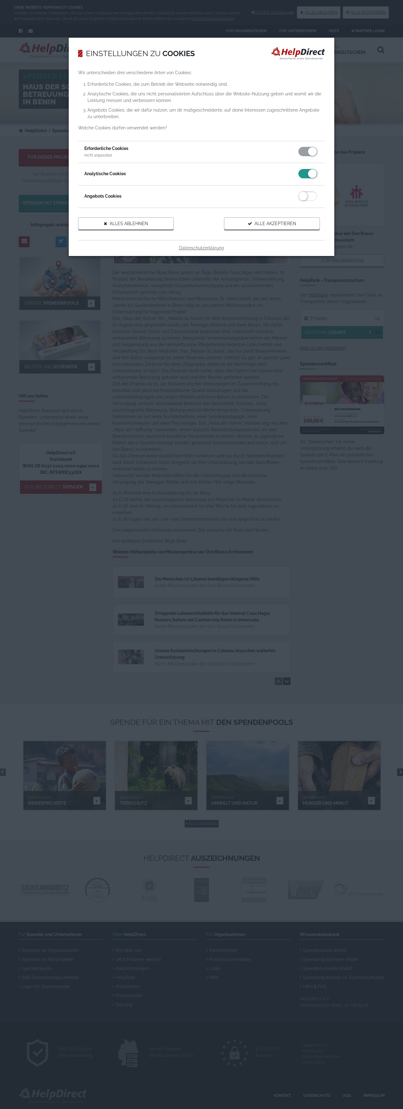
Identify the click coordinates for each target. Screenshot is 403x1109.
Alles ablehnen (126, 223)
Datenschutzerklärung (201, 247)
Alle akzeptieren (272, 223)
